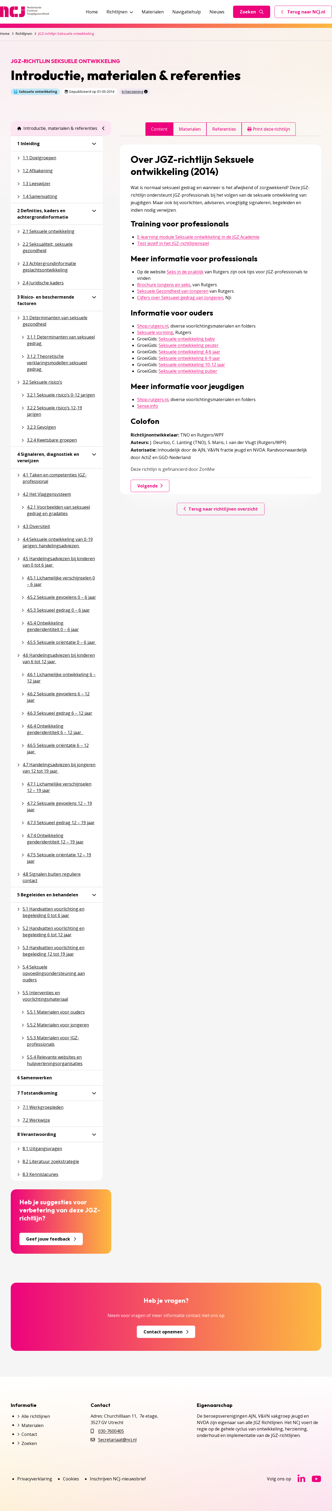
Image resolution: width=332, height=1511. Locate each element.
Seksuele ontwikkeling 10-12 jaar (192, 365)
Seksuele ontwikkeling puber (188, 371)
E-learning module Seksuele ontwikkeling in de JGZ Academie (198, 237)
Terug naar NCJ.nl (306, 13)
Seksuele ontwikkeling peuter (189, 345)
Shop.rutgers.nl (152, 326)
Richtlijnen (119, 12)
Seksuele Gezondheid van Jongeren (172, 291)
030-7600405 (111, 1431)
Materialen (153, 12)
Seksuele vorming (155, 332)
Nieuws (216, 12)
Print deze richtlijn (268, 129)
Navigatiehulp (186, 12)
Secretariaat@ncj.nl (117, 1440)
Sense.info (147, 406)
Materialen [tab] (190, 129)
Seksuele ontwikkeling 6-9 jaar (189, 358)
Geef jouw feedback (51, 1239)
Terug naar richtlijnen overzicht (221, 509)
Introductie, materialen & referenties (57, 128)
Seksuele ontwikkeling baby (187, 339)
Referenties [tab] (224, 129)
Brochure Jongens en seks (163, 285)
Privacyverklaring (34, 1479)
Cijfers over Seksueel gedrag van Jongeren (180, 297)
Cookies (71, 1479)
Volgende (150, 486)
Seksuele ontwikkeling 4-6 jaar (189, 352)
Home (92, 12)
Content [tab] (159, 129)
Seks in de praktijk (185, 272)
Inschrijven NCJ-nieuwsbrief (118, 1479)
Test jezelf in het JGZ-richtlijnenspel (173, 243)
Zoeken (251, 12)
